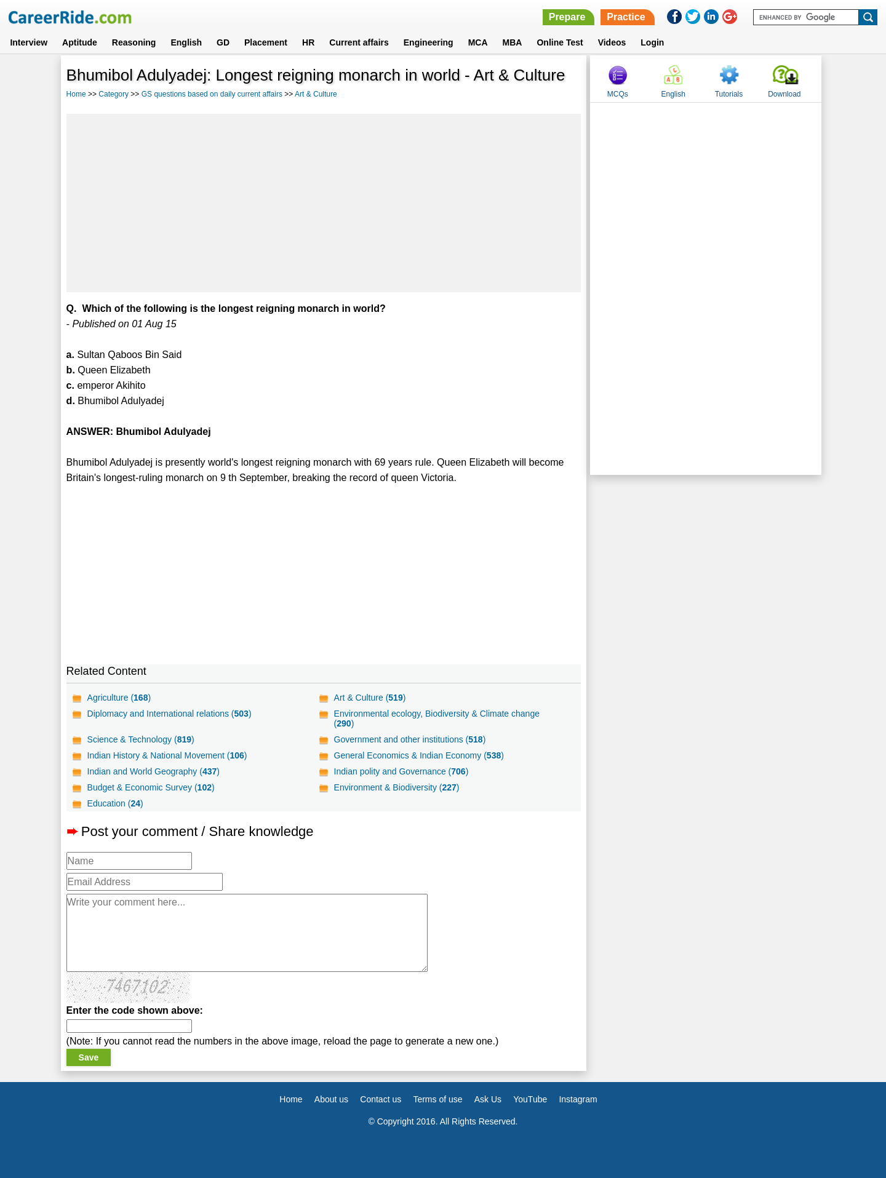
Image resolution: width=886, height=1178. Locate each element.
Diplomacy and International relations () (169, 713)
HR (308, 42)
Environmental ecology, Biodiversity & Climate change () (437, 718)
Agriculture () (119, 697)
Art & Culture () (370, 697)
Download (784, 94)
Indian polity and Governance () (401, 771)
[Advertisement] (323, 203)
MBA (512, 42)
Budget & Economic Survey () (151, 787)
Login (652, 42)
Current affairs (358, 42)
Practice (626, 17)
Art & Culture (316, 94)
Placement (265, 42)
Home (76, 94)
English (186, 42)
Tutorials (729, 94)
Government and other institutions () (410, 739)
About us (331, 1099)
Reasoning (134, 42)
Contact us (380, 1099)
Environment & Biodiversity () (397, 787)
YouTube (530, 1099)
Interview (28, 42)
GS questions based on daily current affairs (212, 94)
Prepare (567, 17)
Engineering (428, 42)
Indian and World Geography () (153, 771)
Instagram (578, 1099)
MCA (478, 42)
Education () (115, 803)
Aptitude (79, 42)
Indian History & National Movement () (167, 755)
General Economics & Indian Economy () (419, 755)
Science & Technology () (140, 739)
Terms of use (437, 1099)
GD (223, 42)
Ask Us (487, 1099)
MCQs (617, 94)
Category (113, 94)
